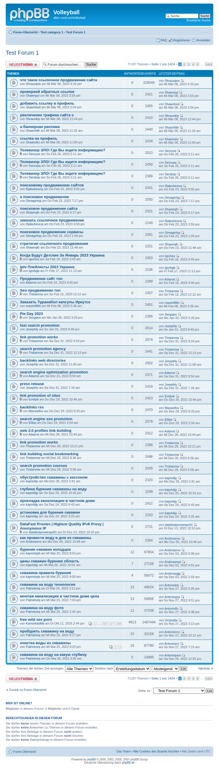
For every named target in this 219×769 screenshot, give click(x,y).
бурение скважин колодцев (45, 549)
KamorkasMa (35, 623)
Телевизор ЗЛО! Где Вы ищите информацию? (62, 150)
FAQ (164, 40)
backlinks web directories (43, 360)
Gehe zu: (144, 690)
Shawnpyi (33, 95)
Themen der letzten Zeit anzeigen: (55, 668)
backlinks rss (32, 407)
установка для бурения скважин (50, 512)
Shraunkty (33, 119)
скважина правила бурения (45, 573)
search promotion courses (43, 465)
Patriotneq (33, 588)
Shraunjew (33, 84)
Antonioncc (172, 632)
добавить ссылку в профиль (47, 103)
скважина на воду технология (47, 584)
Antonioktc (172, 585)
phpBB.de (128, 762)
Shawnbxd (33, 107)
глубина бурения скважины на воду (53, 489)
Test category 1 (51, 32)
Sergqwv (35, 317)
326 (104, 623)
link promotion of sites (40, 395)
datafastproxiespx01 (43, 532)
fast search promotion (40, 325)
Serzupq (34, 165)
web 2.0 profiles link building (45, 430)
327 (112, 623)
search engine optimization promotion (54, 372)
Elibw (32, 422)
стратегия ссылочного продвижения (54, 243)
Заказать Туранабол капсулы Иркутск (55, 302)
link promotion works (39, 337)
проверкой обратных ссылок (47, 91)
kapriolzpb (33, 553)
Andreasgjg (173, 573)
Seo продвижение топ (40, 290)
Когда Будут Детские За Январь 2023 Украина (62, 255)
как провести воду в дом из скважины (55, 538)
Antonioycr (172, 643)
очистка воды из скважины (45, 643)
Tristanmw (36, 294)
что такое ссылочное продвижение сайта (58, 80)
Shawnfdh (33, 130)
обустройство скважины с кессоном (54, 477)
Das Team (123, 751)
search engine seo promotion (46, 419)
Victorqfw (171, 620)
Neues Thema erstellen (23, 64)
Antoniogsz (172, 597)
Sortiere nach (122, 668)
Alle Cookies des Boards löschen (156, 751)
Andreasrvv (34, 541)
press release (32, 384)
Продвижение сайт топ (41, 278)
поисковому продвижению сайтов (52, 185)
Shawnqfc (33, 212)
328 (119, 623)
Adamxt (31, 282)
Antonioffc (172, 608)
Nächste (204, 668)
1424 (209, 64)
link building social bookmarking (49, 454)
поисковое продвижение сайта (49, 208)
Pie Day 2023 (31, 314)
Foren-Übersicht (25, 32)
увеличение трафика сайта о (47, 115)
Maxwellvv (36, 411)
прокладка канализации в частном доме (57, 501)
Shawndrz (33, 142)
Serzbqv (34, 177)
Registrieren (181, 40)
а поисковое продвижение (44, 197)
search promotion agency (43, 349)
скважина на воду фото (42, 608)
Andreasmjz (173, 561)
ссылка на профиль (38, 138)
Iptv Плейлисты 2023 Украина (47, 267)
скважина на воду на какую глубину (53, 654)
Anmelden (203, 40)
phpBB (91, 759)
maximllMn (33, 306)
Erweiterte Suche (198, 20)
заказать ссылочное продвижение (52, 220)
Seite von (163, 64)
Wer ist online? (19, 703)
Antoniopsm (173, 655)
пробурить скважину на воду (47, 631)
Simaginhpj (33, 200)
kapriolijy (32, 481)
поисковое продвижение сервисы (52, 232)
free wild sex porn (36, 619)
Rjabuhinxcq (34, 189)
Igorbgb (34, 270)
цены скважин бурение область (49, 561)
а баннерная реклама (40, 127)
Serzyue (34, 154)
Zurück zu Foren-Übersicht (27, 689)
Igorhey (34, 259)
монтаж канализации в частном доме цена (59, 596)
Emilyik (34, 399)
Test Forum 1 (75, 32)
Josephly (32, 329)
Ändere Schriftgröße (206, 31)
